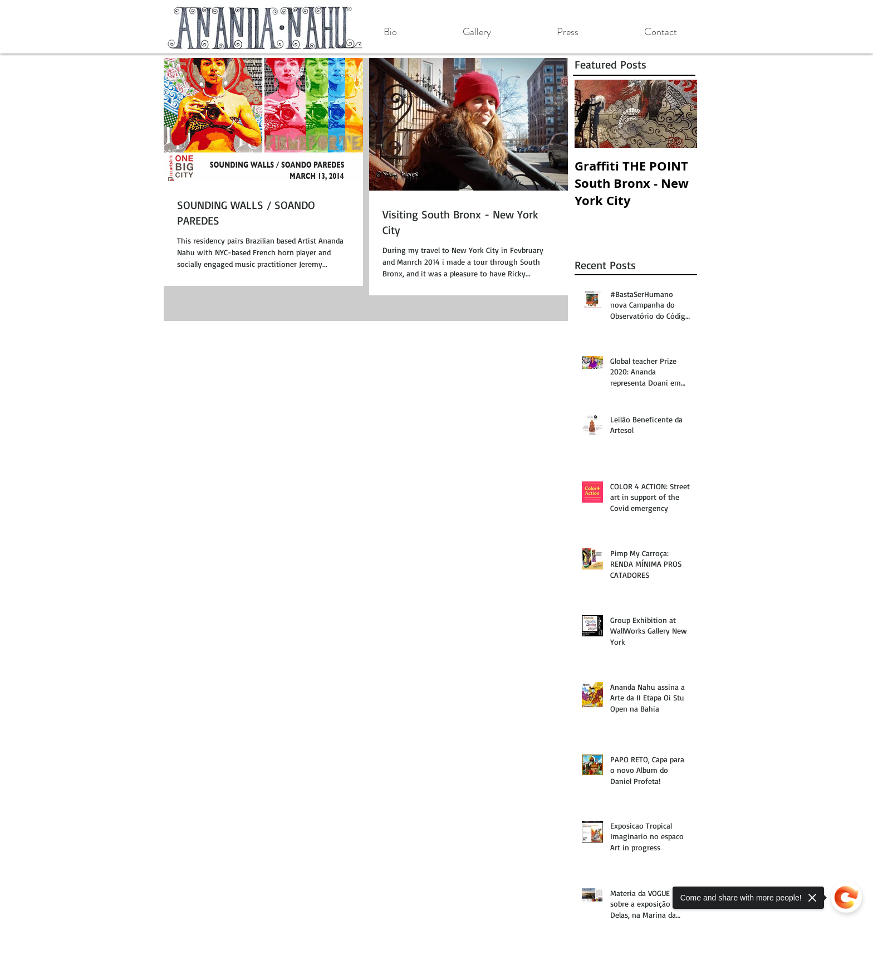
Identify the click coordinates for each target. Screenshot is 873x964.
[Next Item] (679, 114)
